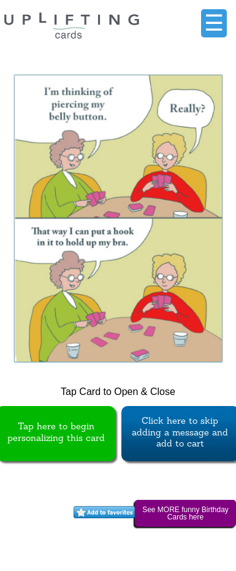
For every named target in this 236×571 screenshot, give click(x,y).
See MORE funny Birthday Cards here (185, 513)
